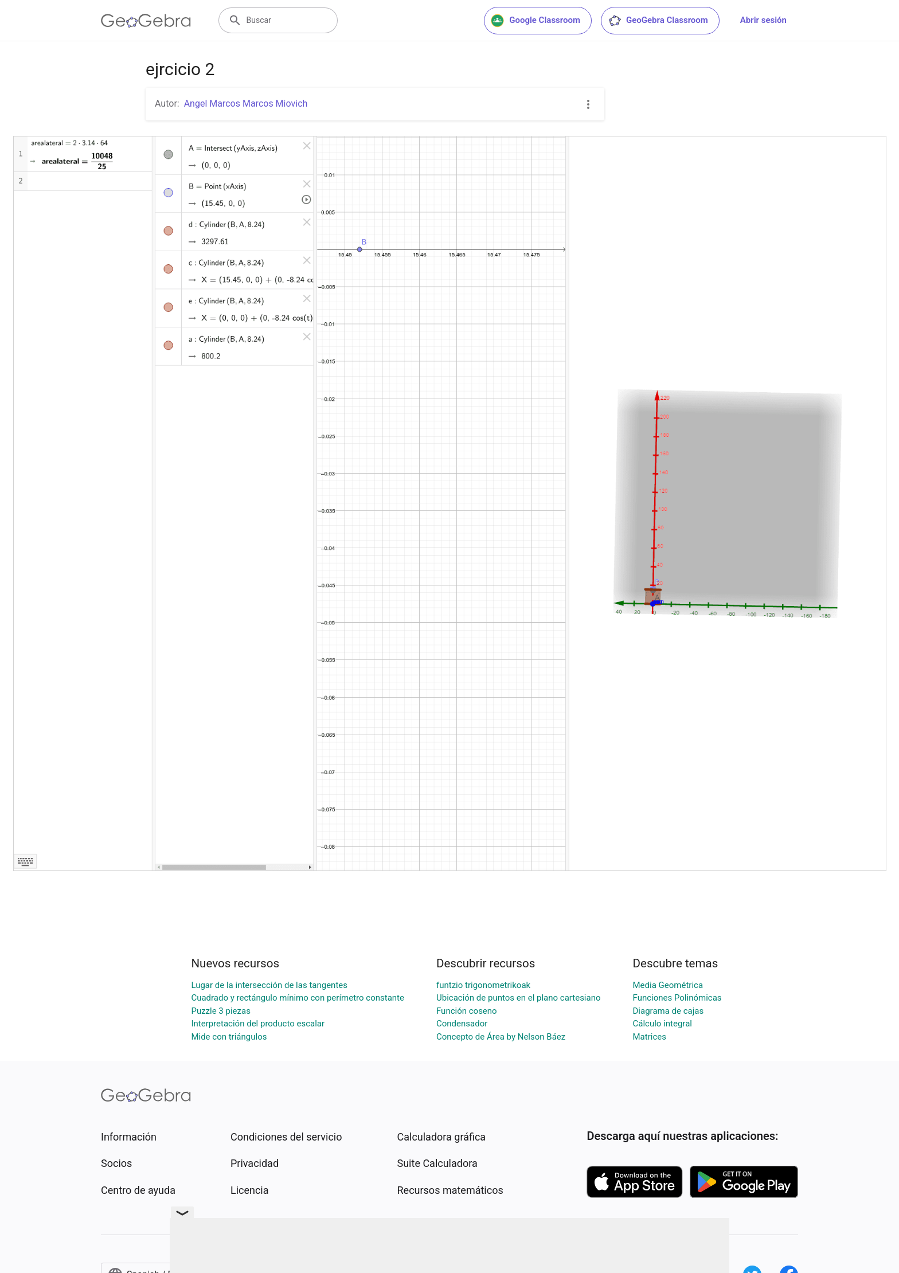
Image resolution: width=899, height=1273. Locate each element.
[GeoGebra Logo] (146, 21)
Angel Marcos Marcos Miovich (246, 103)
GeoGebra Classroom (658, 21)
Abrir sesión (763, 20)
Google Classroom (535, 21)
